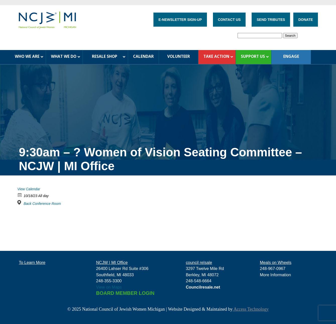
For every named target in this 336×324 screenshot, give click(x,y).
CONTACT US (229, 20)
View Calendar (28, 189)
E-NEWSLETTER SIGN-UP (180, 20)
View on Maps (109, 287)
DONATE (305, 20)
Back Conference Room (42, 204)
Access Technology (250, 309)
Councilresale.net (203, 287)
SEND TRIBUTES (271, 20)
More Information (275, 274)
